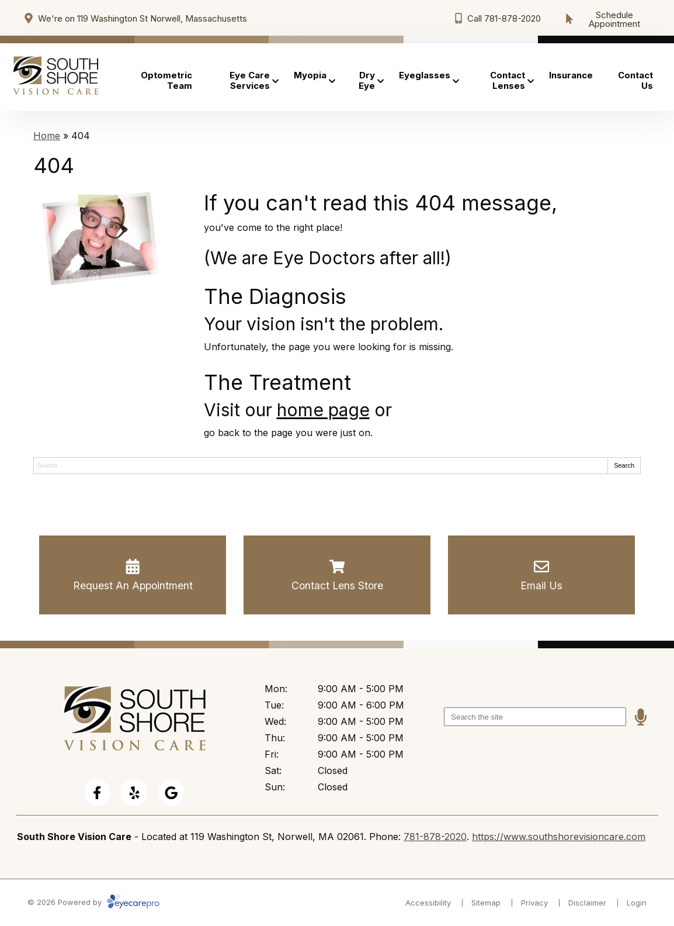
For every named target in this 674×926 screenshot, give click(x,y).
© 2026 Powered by (93, 902)
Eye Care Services (250, 80)
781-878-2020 (435, 836)
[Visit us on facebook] (97, 792)
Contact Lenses (507, 80)
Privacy (534, 902)
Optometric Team (166, 80)
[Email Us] (541, 575)
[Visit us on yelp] (134, 792)
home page (323, 409)
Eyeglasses (424, 75)
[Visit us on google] (171, 792)
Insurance (571, 75)
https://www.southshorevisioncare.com (558, 836)
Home (46, 135)
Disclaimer (587, 902)
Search (624, 465)
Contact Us (635, 80)
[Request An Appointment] (132, 575)
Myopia (310, 75)
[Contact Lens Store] (337, 575)
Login (637, 902)
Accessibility (428, 902)
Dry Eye (367, 80)
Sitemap (486, 902)
